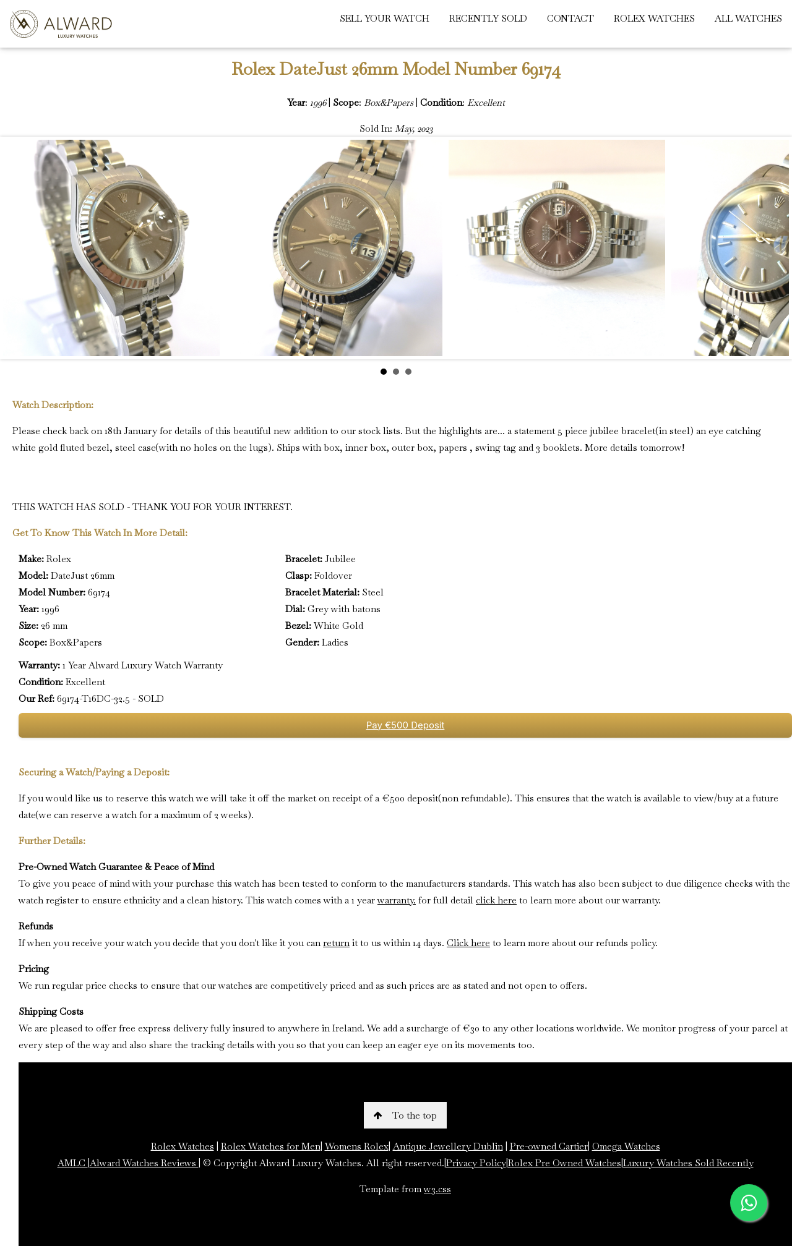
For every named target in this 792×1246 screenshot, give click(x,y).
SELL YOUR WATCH (384, 18)
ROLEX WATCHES (654, 18)
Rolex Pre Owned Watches (564, 1163)
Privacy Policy (476, 1163)
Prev (19, 248)
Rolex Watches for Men (271, 1146)
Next (773, 248)
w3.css (437, 1189)
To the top (405, 1115)
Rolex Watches (182, 1146)
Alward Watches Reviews (144, 1163)
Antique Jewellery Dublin (448, 1146)
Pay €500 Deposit (405, 725)
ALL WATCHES (748, 18)
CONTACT (570, 18)
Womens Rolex (357, 1146)
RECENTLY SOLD (488, 18)
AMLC (73, 1163)
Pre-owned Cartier (549, 1146)
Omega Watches (626, 1146)
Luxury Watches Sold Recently (688, 1163)
